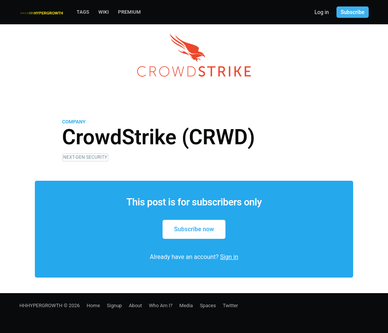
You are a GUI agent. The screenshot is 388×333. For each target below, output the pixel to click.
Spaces (208, 305)
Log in (321, 12)
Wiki (104, 12)
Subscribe (353, 12)
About (135, 305)
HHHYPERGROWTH (41, 305)
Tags (83, 12)
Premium (129, 12)
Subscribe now (194, 229)
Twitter (230, 305)
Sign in (229, 256)
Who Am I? (160, 305)
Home (93, 305)
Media (186, 305)
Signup (114, 305)
